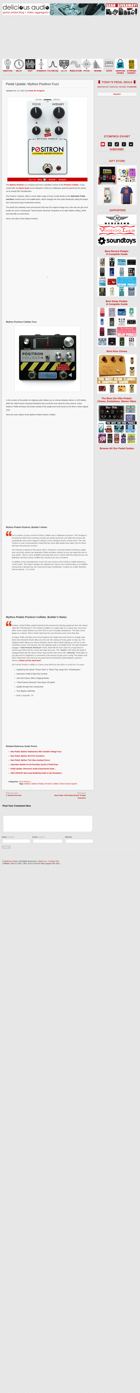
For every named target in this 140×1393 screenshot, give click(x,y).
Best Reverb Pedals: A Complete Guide (117, 252)
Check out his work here (29, 660)
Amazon (62, 179)
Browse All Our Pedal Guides (117, 448)
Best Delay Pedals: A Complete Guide (117, 303)
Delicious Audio (11, 861)
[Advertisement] (47, 298)
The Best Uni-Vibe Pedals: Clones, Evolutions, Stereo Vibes (116, 400)
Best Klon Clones (117, 351)
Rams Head (24, 188)
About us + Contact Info (48, 861)
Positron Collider (71, 185)
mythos (27, 784)
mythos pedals (38, 784)
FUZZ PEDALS (25, 782)
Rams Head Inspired (68, 784)
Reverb (51, 179)
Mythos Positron (17, 185)
